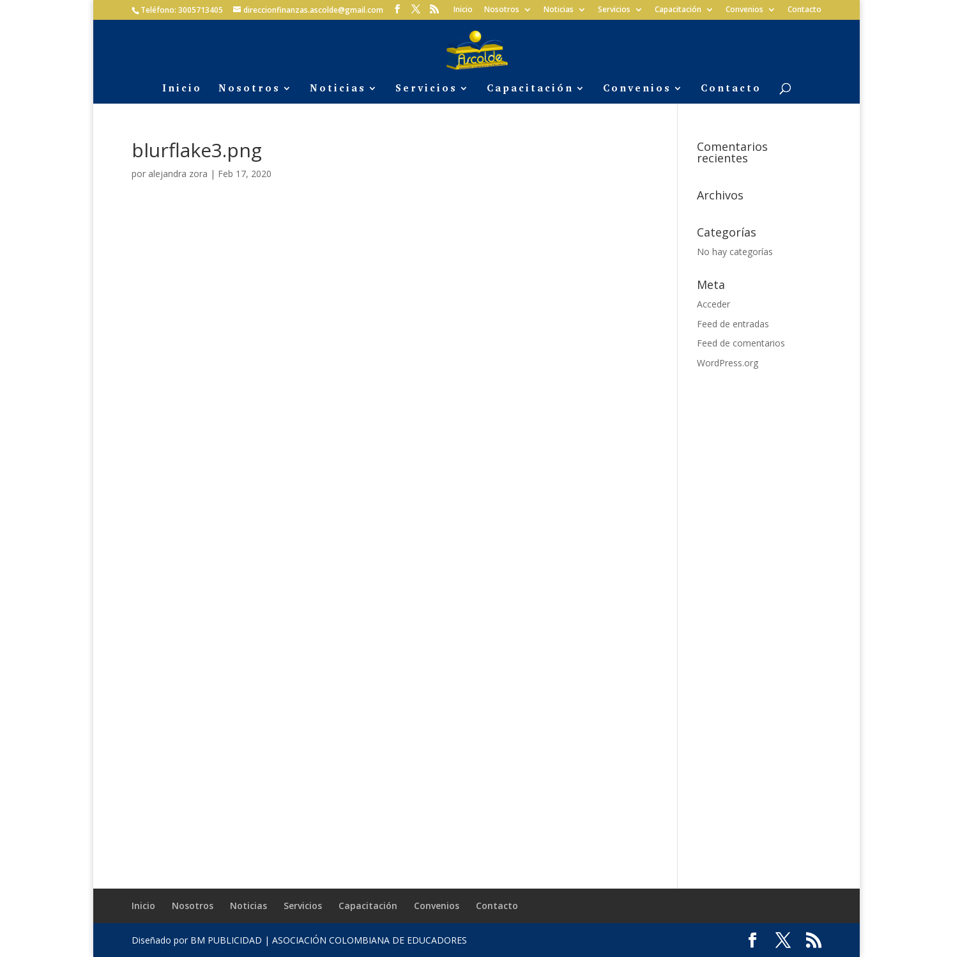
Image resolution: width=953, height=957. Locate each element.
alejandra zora (178, 173)
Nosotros (501, 10)
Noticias (559, 10)
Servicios (614, 10)
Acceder (713, 304)
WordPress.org (727, 363)
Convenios (744, 10)
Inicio (463, 10)
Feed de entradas (733, 324)
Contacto (804, 10)
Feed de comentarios (741, 343)
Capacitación (678, 10)
